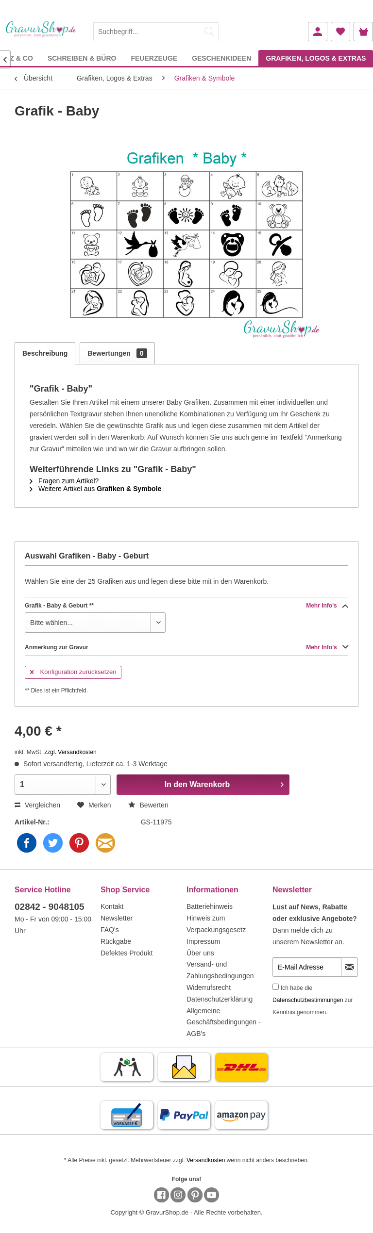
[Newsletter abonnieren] (349, 967)
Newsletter (117, 918)
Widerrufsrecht (208, 987)
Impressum (203, 941)
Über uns (200, 953)
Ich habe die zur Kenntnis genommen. (312, 1000)
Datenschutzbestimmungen (307, 1000)
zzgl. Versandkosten (70, 752)
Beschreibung (45, 353)
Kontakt (112, 906)
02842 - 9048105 (50, 907)
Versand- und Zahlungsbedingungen (220, 970)
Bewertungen (117, 353)
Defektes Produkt (127, 953)
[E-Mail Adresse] (306, 967)
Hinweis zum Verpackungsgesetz (216, 924)
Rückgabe (116, 941)
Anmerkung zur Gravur (186, 647)
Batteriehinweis (209, 906)
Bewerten (148, 805)
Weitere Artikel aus (95, 489)
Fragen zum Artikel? (64, 481)
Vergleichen (37, 805)
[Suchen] (209, 31)
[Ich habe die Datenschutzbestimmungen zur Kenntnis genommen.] (275, 987)
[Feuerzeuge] (154, 58)
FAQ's (110, 930)
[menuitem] (156, 29)
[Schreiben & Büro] (82, 58)
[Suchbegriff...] (156, 31)
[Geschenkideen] (221, 58)
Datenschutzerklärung (219, 999)
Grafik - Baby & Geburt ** (186, 605)
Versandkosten (205, 1160)
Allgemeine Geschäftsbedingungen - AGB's (223, 1022)
